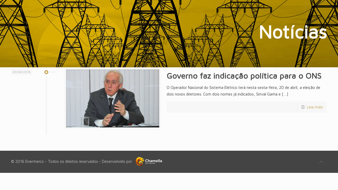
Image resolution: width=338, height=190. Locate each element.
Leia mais (315, 107)
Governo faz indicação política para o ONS (244, 75)
